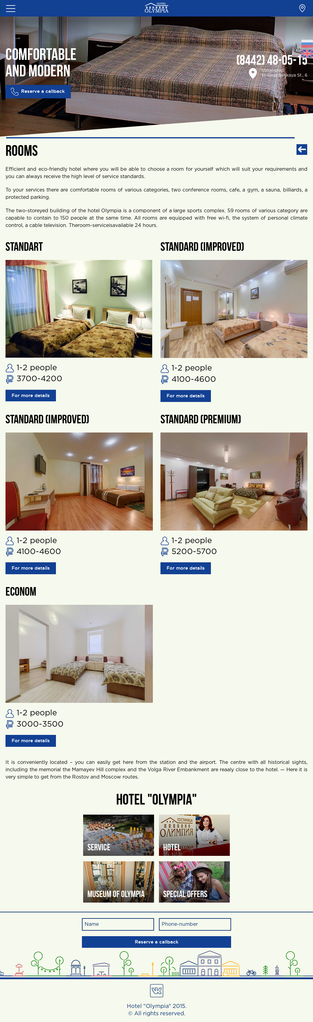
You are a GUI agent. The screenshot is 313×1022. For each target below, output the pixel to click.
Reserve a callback (39, 92)
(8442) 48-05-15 (271, 61)
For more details (32, 396)
